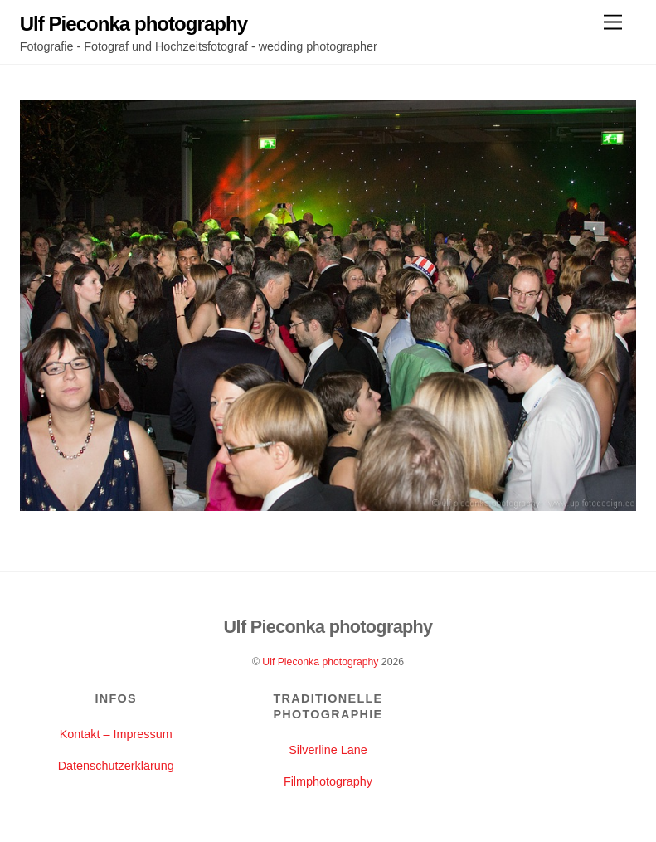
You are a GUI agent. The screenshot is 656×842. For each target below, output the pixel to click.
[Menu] (612, 23)
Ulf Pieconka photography (320, 662)
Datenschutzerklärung (116, 765)
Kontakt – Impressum (116, 734)
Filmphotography (328, 781)
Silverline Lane (328, 750)
